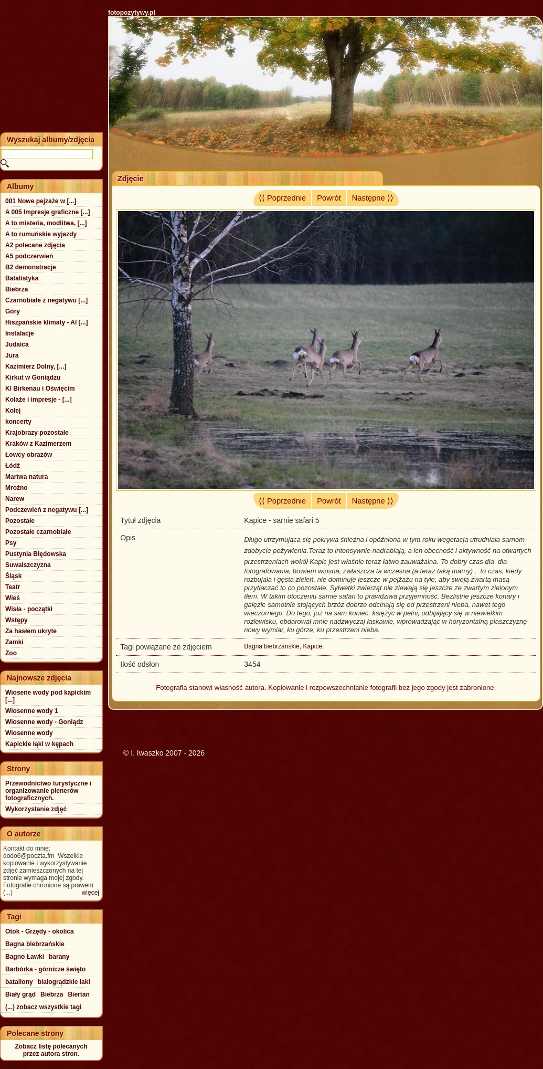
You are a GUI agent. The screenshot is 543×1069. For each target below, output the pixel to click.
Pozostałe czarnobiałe (38, 532)
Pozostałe (20, 521)
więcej (90, 892)
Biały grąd (20, 994)
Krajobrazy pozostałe (37, 432)
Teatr (12, 587)
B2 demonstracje (30, 267)
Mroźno (16, 487)
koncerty (18, 421)
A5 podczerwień (29, 256)
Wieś (12, 598)
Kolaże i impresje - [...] (38, 399)
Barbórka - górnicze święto (45, 969)
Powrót (329, 198)
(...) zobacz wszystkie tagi (43, 1007)
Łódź (12, 465)
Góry (12, 311)
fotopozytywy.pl (131, 12)
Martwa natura (26, 476)
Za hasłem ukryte (31, 631)
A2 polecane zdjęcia (35, 245)
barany (59, 956)
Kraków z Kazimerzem (38, 443)
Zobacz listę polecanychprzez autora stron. (51, 1050)
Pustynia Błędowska (35, 554)
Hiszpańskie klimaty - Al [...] (46, 322)
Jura (11, 355)
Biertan (78, 994)
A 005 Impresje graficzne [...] (47, 212)
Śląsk (13, 576)
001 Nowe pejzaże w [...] (40, 201)
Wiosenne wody (29, 733)
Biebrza (16, 289)
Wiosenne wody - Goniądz (44, 722)
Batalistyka (21, 278)
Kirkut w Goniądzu (32, 377)
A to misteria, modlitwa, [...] (46, 223)
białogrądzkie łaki (64, 982)
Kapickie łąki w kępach (39, 744)
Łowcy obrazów (28, 454)
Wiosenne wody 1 (31, 711)
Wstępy (16, 620)
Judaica (17, 344)
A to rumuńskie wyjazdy (41, 234)
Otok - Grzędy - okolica (39, 931)
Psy (10, 543)
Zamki (14, 642)
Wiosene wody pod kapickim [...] (48, 696)
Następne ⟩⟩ (372, 198)
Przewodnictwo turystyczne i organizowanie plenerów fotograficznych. (48, 791)
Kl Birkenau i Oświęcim (40, 388)
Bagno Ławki (24, 956)
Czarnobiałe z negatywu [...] (46, 300)
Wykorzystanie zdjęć (36, 809)
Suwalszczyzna (28, 565)
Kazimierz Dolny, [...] (35, 366)
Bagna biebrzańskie (271, 646)
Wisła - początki (28, 609)
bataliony (19, 982)
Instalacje (19, 333)
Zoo (11, 653)
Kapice (312, 646)
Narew (14, 498)
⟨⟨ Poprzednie (282, 198)
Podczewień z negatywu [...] (46, 509)
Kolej (12, 410)
